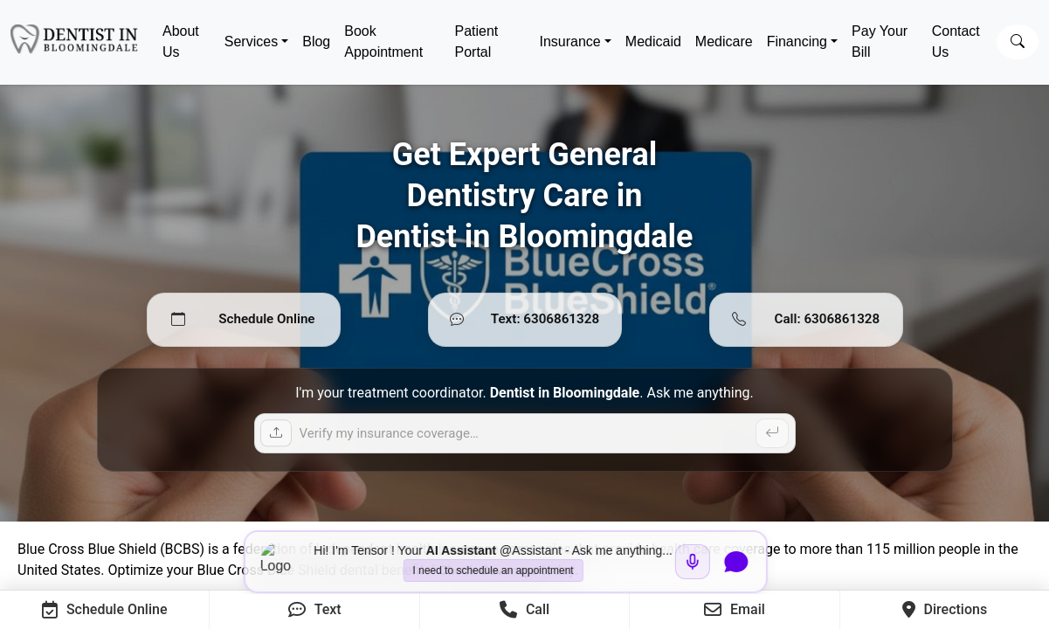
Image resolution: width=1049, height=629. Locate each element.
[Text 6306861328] (525, 320)
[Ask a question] (525, 433)
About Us (180, 41)
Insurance (569, 41)
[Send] (772, 433)
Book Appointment (383, 41)
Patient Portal (476, 41)
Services (251, 41)
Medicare (724, 41)
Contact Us (956, 41)
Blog (316, 41)
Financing (797, 41)
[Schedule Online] (244, 320)
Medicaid (653, 41)
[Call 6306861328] (806, 320)
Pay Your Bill (880, 41)
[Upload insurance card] (277, 433)
